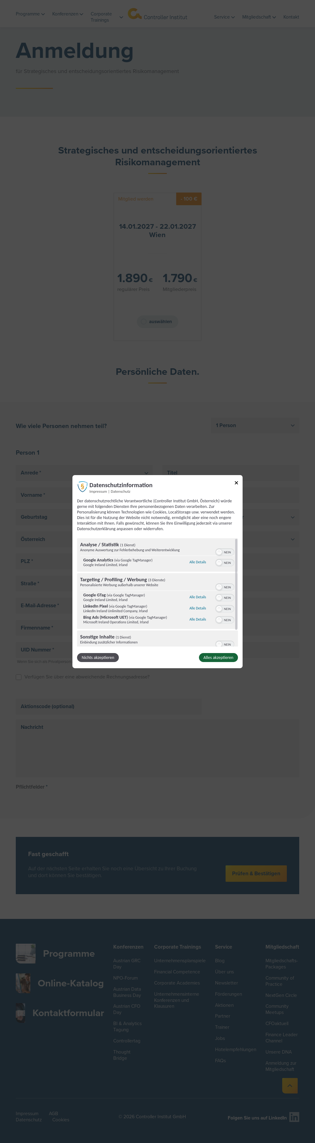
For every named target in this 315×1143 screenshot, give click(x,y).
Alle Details (197, 562)
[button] (219, 552)
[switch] (225, 551)
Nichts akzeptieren (98, 657)
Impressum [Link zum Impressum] (98, 491)
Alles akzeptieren (218, 657)
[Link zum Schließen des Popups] (236, 483)
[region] (157, 592)
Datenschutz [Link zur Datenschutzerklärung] (120, 491)
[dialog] (157, 571)
